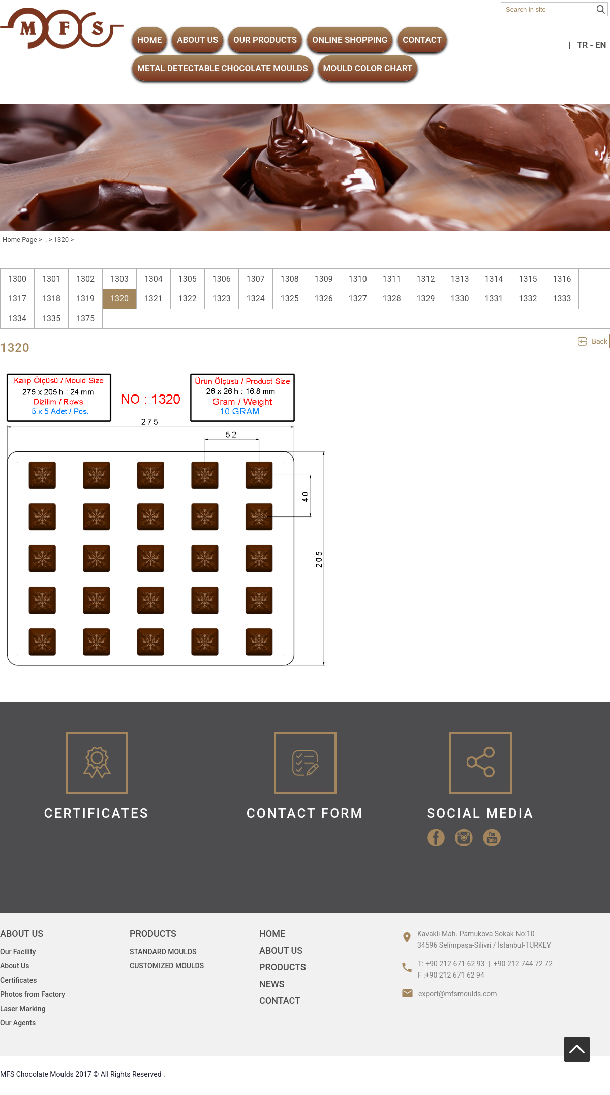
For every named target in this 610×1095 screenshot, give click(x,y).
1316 (562, 279)
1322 (187, 298)
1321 (153, 298)
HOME (149, 40)
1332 (528, 298)
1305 (187, 279)
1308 (290, 279)
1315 (528, 279)
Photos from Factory (32, 994)
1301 (51, 279)
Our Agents (18, 1023)
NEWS (272, 984)
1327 (358, 298)
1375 (85, 318)
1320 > (64, 240)
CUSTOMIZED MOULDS (167, 966)
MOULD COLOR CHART (368, 68)
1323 (221, 298)
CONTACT (422, 40)
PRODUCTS (282, 967)
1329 (426, 298)
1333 (562, 298)
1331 (494, 298)
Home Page (20, 240)
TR (582, 45)
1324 (256, 298)
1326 (324, 298)
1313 (460, 279)
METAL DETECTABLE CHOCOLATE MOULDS (222, 68)
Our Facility (18, 952)
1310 (358, 279)
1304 (153, 279)
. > (49, 240)
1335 (51, 318)
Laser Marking (23, 1009)
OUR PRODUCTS (265, 40)
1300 (17, 279)
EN (600, 45)
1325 (290, 298)
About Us (14, 966)
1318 (51, 298)
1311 (392, 279)
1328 (392, 298)
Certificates (18, 980)
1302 (85, 279)
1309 (324, 279)
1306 (221, 279)
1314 (494, 279)
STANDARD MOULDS (163, 952)
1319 (85, 298)
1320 (119, 298)
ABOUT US (197, 40)
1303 (119, 279)
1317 (17, 298)
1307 (256, 279)
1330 (460, 298)
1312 (426, 279)
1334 (17, 318)
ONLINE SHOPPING (349, 40)
